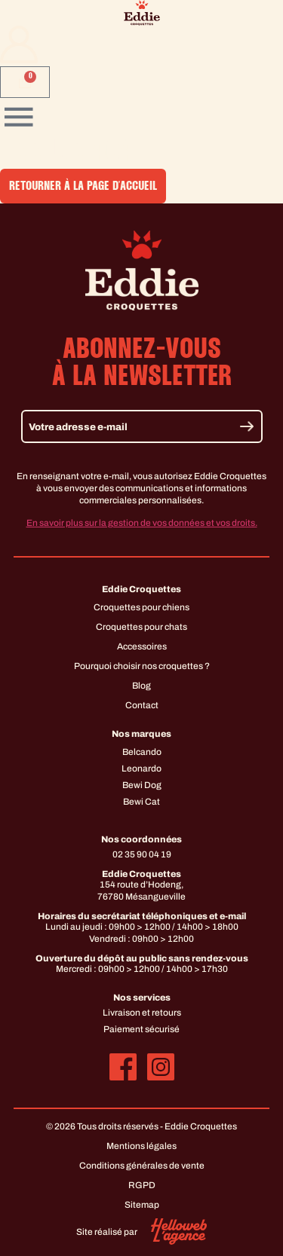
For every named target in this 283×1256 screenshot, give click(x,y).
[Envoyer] (247, 426)
